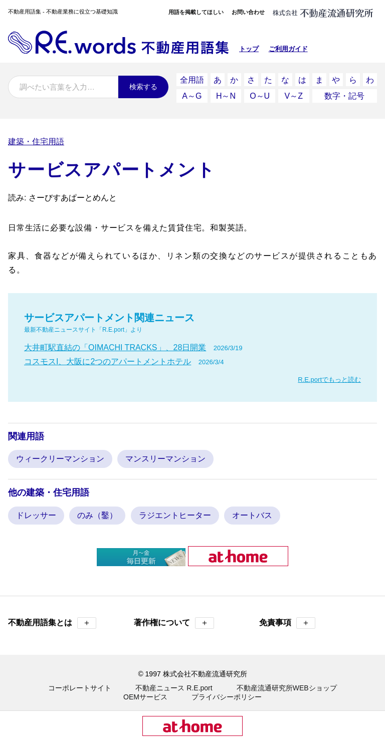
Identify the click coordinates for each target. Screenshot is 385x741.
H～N (226, 95)
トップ (249, 49)
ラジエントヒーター (175, 514)
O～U (260, 95)
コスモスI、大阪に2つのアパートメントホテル (107, 360)
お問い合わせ (248, 12)
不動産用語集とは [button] (52, 621)
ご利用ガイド (288, 49)
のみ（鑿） (97, 514)
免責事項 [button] (287, 621)
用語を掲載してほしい (196, 12)
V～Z (294, 95)
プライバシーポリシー (226, 695)
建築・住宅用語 (36, 140)
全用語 (192, 79)
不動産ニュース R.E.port (173, 686)
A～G (192, 95)
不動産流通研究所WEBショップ (287, 686)
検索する (143, 87)
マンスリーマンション (165, 457)
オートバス (252, 514)
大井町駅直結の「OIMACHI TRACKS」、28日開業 (115, 346)
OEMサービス (145, 695)
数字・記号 (344, 95)
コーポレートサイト (79, 686)
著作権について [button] (174, 621)
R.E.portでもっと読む (329, 378)
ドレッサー (36, 514)
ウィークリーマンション (60, 457)
